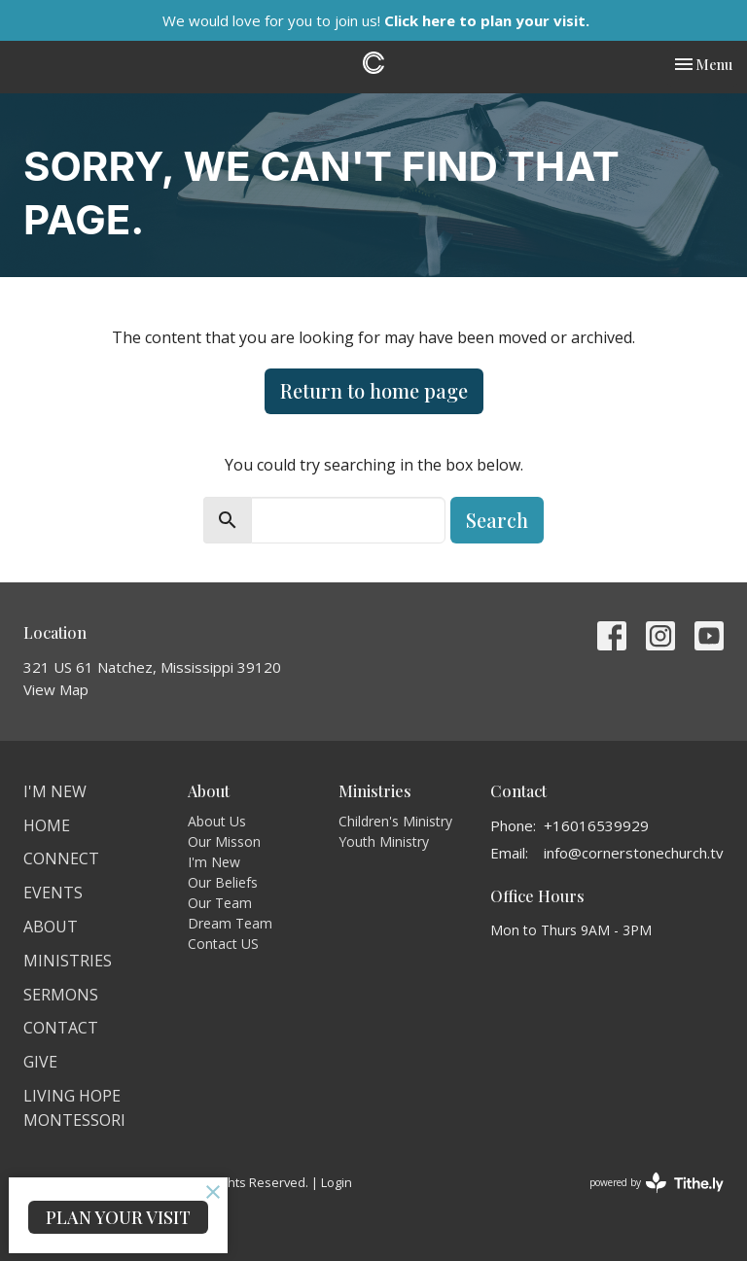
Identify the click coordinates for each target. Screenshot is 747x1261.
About (50, 926)
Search (497, 520)
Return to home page (374, 390)
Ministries (67, 960)
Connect (61, 858)
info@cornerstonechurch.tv (634, 852)
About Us (217, 821)
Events (53, 892)
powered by (656, 1182)
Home (46, 825)
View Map (56, 689)
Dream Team (230, 923)
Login (336, 1182)
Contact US (223, 943)
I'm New (55, 791)
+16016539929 (596, 825)
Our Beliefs (223, 882)
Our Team (220, 902)
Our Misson (224, 841)
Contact (60, 1027)
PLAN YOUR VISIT (118, 1217)
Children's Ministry (395, 821)
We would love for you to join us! (375, 20)
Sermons (60, 994)
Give (40, 1061)
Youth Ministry (383, 841)
